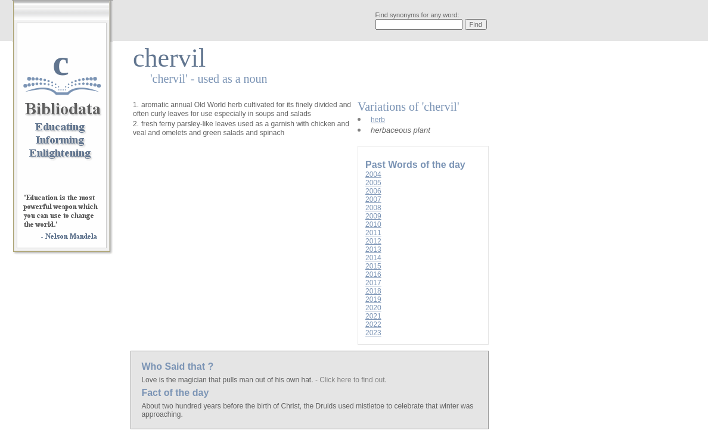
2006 (373, 191)
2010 (373, 224)
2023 (373, 333)
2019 (373, 299)
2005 (373, 183)
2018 (373, 291)
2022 (373, 324)
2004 (373, 174)
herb (378, 120)
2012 (373, 241)
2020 (373, 308)
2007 (373, 199)
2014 (373, 258)
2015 (373, 266)
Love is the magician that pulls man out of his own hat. (228, 380)
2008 (373, 208)
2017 (373, 283)
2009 (373, 216)
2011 (373, 233)
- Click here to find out (350, 380)
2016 (373, 274)
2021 (373, 316)
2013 (373, 249)
